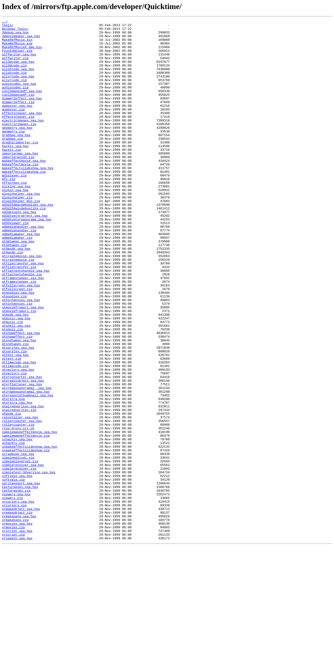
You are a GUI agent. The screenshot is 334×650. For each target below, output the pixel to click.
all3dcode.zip (14, 75)
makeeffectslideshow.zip (24, 202)
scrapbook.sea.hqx (18, 541)
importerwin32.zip (18, 185)
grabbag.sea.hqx (16, 158)
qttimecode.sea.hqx (19, 431)
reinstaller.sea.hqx (20, 497)
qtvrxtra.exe (13, 475)
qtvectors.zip (14, 444)
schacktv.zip (13, 528)
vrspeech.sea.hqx (17, 642)
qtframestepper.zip (19, 334)
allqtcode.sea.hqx (18, 79)
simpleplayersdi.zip (20, 550)
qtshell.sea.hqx (16, 387)
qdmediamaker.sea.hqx (21, 277)
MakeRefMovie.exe (17, 48)
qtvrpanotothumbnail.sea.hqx (28, 470)
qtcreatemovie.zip (18, 308)
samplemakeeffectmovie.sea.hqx (29, 514)
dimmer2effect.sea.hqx (22, 114)
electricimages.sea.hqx (23, 141)
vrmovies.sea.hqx (17, 624)
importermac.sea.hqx (20, 180)
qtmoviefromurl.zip (19, 369)
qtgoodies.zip (14, 352)
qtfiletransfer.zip (19, 316)
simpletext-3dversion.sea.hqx (28, 563)
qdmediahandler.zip (19, 273)
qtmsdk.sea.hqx (15, 374)
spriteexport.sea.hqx (21, 576)
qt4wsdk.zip (12, 299)
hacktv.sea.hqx (15, 171)
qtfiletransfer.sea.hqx (23, 312)
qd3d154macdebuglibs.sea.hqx (28, 242)
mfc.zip (8, 211)
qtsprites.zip (14, 418)
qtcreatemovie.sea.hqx (22, 303)
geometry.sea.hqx (17, 149)
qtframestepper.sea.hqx (23, 330)
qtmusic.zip (12, 382)
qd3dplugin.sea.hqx (19, 251)
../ (5, 22)
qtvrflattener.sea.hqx (22, 457)
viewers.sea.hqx (16, 589)
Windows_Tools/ (15, 31)
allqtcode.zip (14, 83)
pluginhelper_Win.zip (21, 237)
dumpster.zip (13, 127)
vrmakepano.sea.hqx (19, 616)
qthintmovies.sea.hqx (21, 356)
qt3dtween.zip (14, 290)
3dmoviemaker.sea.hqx (21, 39)
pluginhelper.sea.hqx (21, 229)
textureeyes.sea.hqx (20, 580)
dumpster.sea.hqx (17, 123)
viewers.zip (12, 594)
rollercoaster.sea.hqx (22, 501)
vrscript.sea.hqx (17, 633)
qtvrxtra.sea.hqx (17, 479)
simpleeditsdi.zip (18, 545)
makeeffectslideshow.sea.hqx (28, 198)
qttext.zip (11, 426)
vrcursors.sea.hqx (18, 598)
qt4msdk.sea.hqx (16, 294)
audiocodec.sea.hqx (19, 97)
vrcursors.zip (14, 602)
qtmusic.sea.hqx (16, 378)
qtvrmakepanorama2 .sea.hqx (27, 462)
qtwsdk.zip (11, 492)
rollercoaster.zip (18, 506)
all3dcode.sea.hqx (18, 70)
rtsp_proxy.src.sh (18, 510)
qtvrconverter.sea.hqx (22, 448)
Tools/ (7, 26)
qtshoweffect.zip (17, 400)
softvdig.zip (13, 572)
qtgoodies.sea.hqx (18, 347)
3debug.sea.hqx (15, 35)
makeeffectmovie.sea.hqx (24, 189)
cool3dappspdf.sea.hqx (22, 105)
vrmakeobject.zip (17, 611)
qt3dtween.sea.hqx (18, 286)
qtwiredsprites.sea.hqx (23, 484)
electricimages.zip (19, 145)
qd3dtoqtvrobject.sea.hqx (25, 255)
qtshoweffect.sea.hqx (21, 396)
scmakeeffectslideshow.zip (26, 536)
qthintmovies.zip (17, 360)
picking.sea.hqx (16, 220)
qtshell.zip (12, 391)
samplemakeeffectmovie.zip (26, 519)
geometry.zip (13, 154)
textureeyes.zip (16, 585)
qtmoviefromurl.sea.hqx (23, 365)
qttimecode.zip (15, 435)
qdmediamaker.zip (17, 281)
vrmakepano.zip (15, 620)
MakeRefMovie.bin (17, 44)
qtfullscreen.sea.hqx (21, 338)
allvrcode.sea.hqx (18, 88)
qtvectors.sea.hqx (18, 440)
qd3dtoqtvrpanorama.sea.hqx (27, 259)
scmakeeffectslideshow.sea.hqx (29, 532)
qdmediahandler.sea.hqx (23, 268)
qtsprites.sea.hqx (18, 413)
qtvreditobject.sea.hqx (23, 453)
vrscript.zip (13, 638)
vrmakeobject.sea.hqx (21, 607)
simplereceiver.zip (19, 558)
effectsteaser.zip (18, 136)
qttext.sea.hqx (15, 422)
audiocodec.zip (15, 101)
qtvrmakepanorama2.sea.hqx (26, 466)
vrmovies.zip (13, 629)
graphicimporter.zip (20, 167)
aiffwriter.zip (15, 66)
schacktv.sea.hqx (17, 523)
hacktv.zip (11, 176)
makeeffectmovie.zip (20, 193)
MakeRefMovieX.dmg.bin (22, 53)
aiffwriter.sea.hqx (19, 61)
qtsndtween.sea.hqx (19, 404)
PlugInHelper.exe (17, 57)
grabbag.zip (12, 163)
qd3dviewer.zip (15, 264)
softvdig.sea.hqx (17, 567)
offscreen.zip (14, 215)
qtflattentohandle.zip (22, 325)
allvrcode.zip (14, 92)
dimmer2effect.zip (18, 119)
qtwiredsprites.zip (19, 488)
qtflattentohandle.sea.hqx (26, 321)
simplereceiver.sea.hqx (23, 554)
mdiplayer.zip (14, 207)
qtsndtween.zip (15, 409)
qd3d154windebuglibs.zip (24, 246)
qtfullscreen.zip (17, 343)
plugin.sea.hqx (15, 224)
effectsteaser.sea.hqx (22, 132)
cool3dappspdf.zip (18, 110)
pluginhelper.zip (17, 233)
